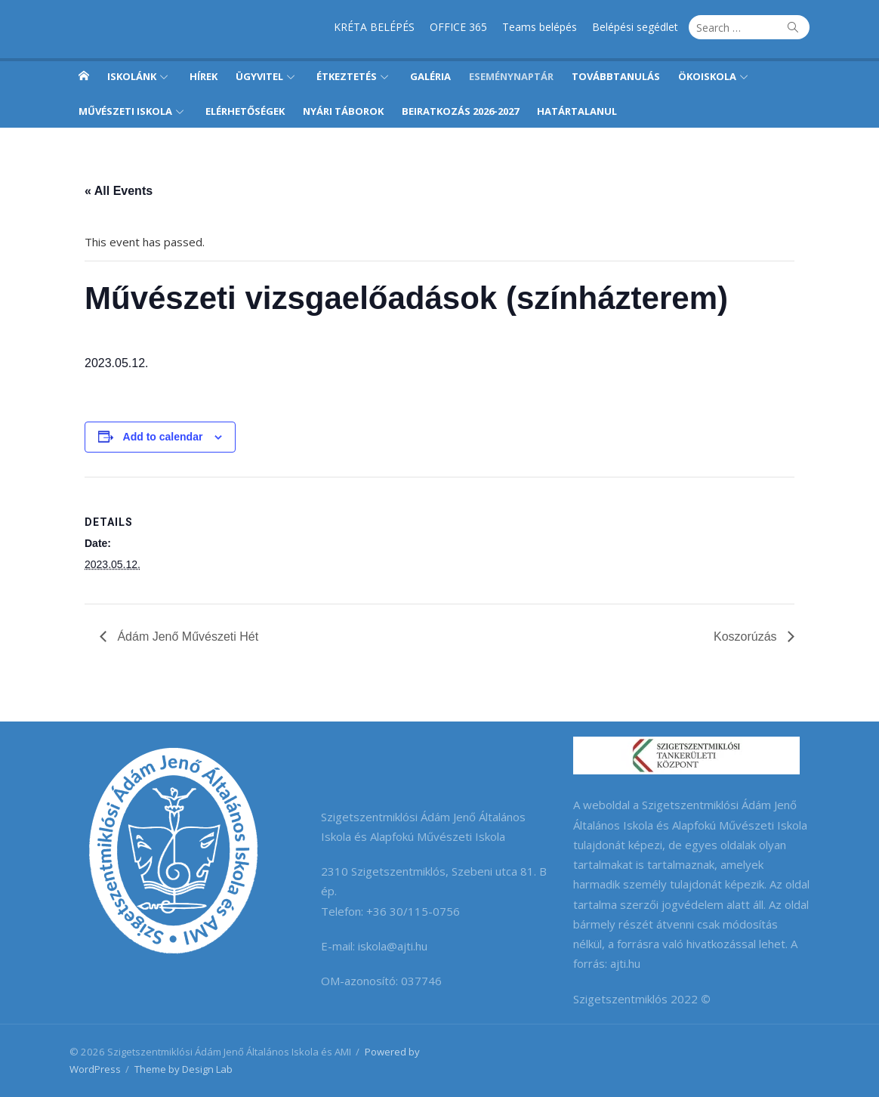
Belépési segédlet (635, 27)
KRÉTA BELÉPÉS (374, 27)
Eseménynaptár (511, 76)
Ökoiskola (707, 76)
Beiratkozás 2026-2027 (460, 111)
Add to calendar (163, 437)
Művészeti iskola (125, 111)
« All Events (119, 190)
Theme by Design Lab (183, 1069)
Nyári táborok (343, 111)
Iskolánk (131, 76)
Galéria (430, 76)
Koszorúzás (747, 636)
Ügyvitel (259, 76)
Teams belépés (539, 27)
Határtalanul (577, 111)
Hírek (203, 76)
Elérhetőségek (245, 111)
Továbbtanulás (616, 76)
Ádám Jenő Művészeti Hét (186, 636)
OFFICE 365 (458, 27)
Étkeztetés (346, 76)
